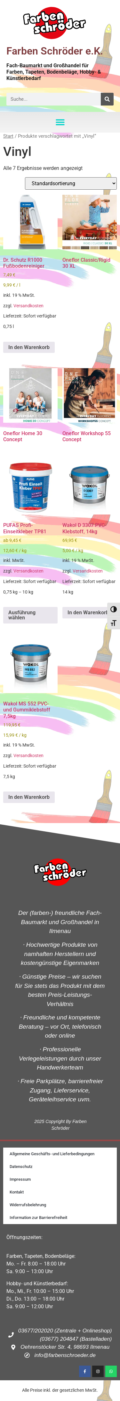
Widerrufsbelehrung (28, 1204)
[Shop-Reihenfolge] (71, 183)
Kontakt (17, 1192)
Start (8, 136)
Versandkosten (28, 306)
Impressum (20, 1179)
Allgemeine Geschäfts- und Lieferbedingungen (52, 1153)
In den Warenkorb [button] (29, 347)
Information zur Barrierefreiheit (38, 1217)
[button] (60, 122)
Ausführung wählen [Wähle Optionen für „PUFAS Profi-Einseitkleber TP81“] (22, 615)
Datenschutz (21, 1166)
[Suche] (107, 99)
